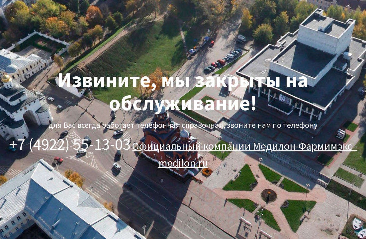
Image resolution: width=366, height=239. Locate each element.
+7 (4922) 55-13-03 (70, 144)
